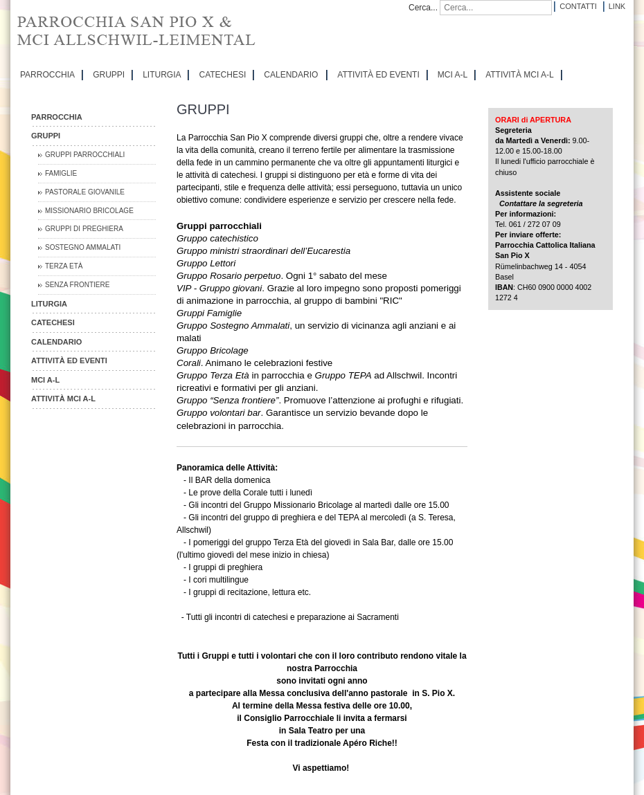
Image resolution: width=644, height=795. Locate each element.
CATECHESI (222, 75)
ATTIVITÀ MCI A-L (519, 75)
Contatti (578, 6)
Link (617, 6)
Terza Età (63, 266)
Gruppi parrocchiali (85, 154)
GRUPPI (109, 75)
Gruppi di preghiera (84, 228)
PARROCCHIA (47, 75)
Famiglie (61, 173)
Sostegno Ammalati (82, 247)
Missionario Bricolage (89, 210)
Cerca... (423, 7)
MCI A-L (452, 75)
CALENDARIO (291, 75)
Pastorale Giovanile (85, 192)
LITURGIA (162, 75)
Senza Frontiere (77, 285)
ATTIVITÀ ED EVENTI (378, 75)
